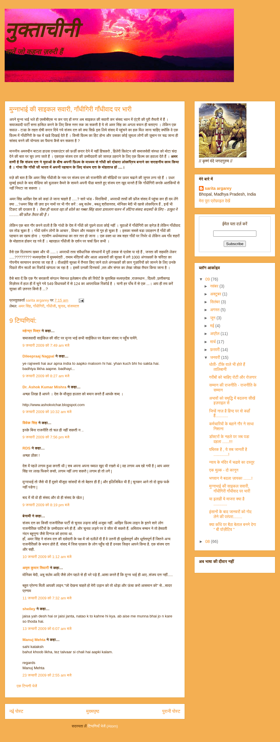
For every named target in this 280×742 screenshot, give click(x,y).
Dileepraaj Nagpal (38, 356)
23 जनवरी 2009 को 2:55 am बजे (46, 675)
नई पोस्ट (16, 711)
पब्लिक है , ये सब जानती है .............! (228, 452)
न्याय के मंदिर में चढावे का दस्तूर (231, 462)
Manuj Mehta (34, 639)
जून (213, 318)
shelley (28, 609)
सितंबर (215, 302)
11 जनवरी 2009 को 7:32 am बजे (46, 598)
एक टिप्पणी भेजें (27, 686)
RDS (26, 448)
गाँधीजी (51, 306)
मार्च (213, 341)
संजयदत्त (73, 306)
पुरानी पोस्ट (171, 711)
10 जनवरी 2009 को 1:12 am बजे (46, 557)
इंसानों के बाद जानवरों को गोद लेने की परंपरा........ (230, 514)
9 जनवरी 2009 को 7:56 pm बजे (45, 437)
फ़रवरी (215, 349)
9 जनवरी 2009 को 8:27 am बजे (45, 376)
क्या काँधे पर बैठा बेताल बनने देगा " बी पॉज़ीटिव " (232, 527)
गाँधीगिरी (38, 306)
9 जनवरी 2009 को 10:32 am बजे (46, 412)
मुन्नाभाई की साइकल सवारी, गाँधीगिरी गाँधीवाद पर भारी (229, 488)
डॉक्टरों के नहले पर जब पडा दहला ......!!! (229, 439)
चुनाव (61, 306)
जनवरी (215, 357)
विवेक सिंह (29, 423)
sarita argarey (218, 188)
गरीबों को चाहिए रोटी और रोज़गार (232, 377)
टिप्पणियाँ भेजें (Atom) (103, 726)
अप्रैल (215, 333)
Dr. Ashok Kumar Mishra (44, 387)
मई (212, 325)
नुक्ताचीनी (42, 30)
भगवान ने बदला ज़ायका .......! (231, 478)
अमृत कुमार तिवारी (35, 568)
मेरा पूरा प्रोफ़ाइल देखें (214, 201)
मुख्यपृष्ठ (92, 711)
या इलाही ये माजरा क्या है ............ (226, 501)
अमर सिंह (24, 306)
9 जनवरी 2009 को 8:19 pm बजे (45, 505)
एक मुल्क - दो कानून (223, 470)
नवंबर (214, 286)
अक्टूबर (216, 294)
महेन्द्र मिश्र (31, 331)
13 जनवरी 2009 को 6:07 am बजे (46, 628)
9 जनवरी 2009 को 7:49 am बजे (45, 345)
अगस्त (215, 309)
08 (208, 541)
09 (208, 279)
